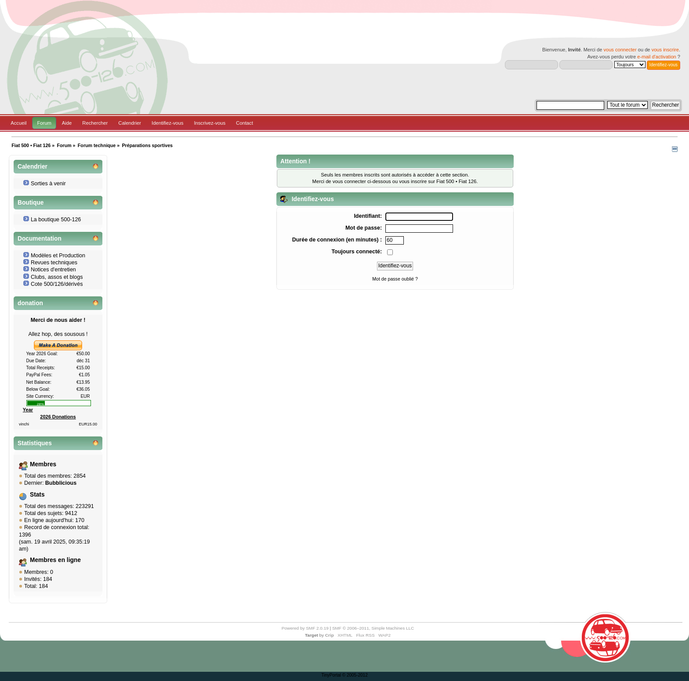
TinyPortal (331, 675)
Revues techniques (54, 262)
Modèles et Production (58, 255)
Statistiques (35, 443)
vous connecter (619, 49)
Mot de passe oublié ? (395, 278)
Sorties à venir (48, 183)
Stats (37, 494)
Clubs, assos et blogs (57, 277)
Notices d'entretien (53, 270)
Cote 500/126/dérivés (57, 284)
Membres (43, 464)
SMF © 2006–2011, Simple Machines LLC (373, 628)
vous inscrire (665, 49)
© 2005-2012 (355, 675)
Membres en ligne (55, 560)
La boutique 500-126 (56, 219)
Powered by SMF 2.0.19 (305, 628)
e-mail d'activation (656, 56)
